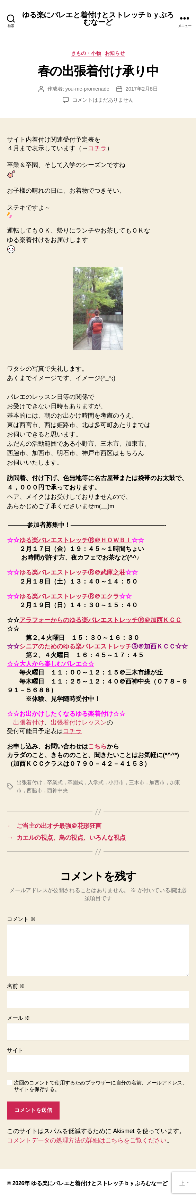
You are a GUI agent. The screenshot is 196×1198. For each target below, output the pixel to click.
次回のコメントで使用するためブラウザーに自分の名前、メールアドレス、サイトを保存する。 (100, 1086)
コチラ (97, 148)
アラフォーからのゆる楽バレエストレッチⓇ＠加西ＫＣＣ (100, 620)
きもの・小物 (86, 53)
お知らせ (115, 53)
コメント (21, 919)
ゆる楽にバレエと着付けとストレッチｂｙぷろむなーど (98, 18)
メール (18, 1018)
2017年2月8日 (142, 89)
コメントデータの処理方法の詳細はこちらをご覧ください (87, 1140)
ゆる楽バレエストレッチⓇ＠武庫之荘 (72, 572)
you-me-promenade (87, 89)
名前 (16, 986)
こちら (97, 746)
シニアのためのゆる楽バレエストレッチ (75, 646)
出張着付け (28, 722)
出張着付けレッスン (79, 722)
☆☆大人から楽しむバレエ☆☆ (50, 663)
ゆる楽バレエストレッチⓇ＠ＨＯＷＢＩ (75, 540)
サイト (15, 1050)
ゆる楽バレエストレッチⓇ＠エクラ (69, 596)
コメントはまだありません (103, 100)
